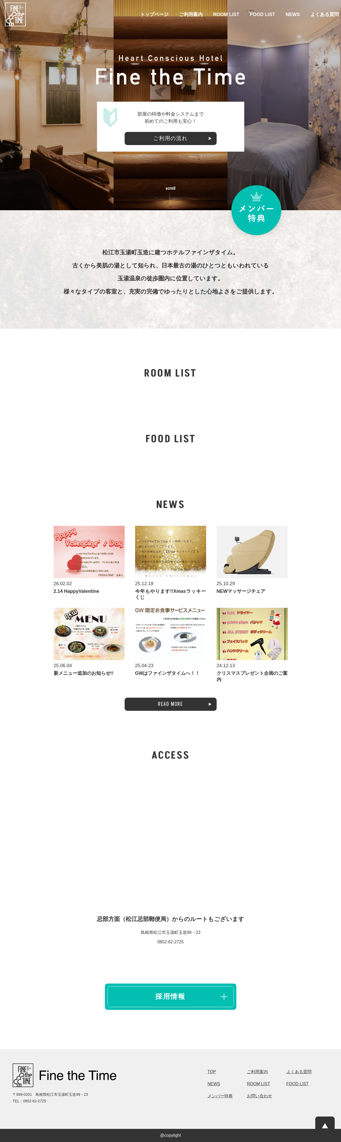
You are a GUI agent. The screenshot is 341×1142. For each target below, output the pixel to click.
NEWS (293, 14)
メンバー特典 (220, 1096)
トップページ (154, 14)
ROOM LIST (226, 14)
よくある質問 (325, 14)
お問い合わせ (259, 1096)
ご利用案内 (191, 14)
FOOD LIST (262, 14)
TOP (211, 1072)
